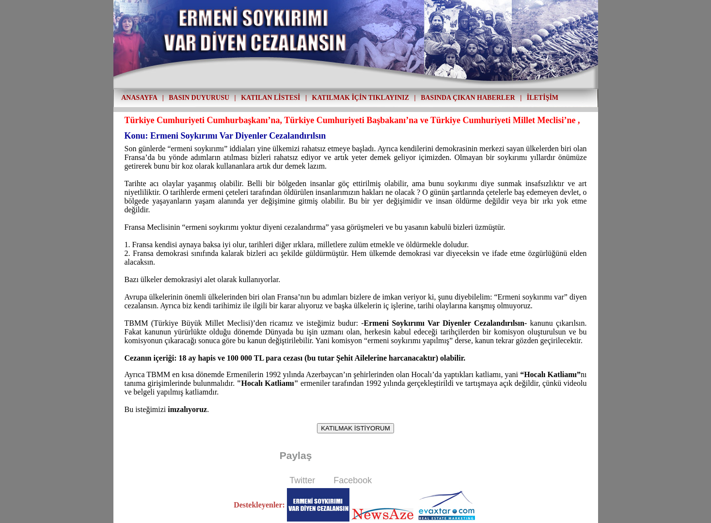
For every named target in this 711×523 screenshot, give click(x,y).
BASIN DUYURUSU (199, 97)
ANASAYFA (139, 97)
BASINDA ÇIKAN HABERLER (468, 97)
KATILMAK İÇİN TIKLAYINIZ (360, 97)
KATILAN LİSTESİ (270, 97)
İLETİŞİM (542, 97)
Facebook (352, 480)
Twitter (302, 480)
